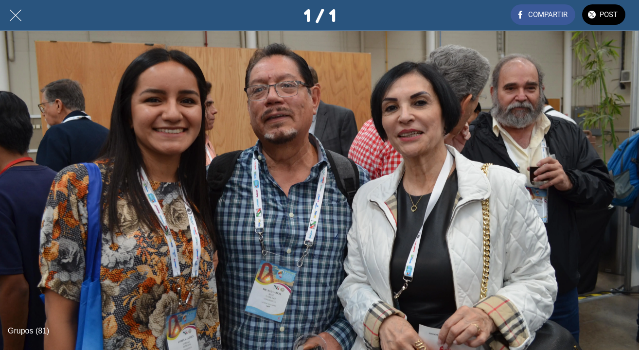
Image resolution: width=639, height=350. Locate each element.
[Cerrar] (15, 15)
